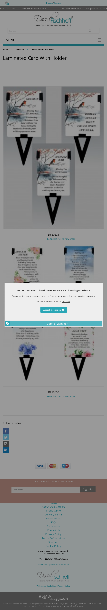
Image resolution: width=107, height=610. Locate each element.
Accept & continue (53, 309)
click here (66, 301)
